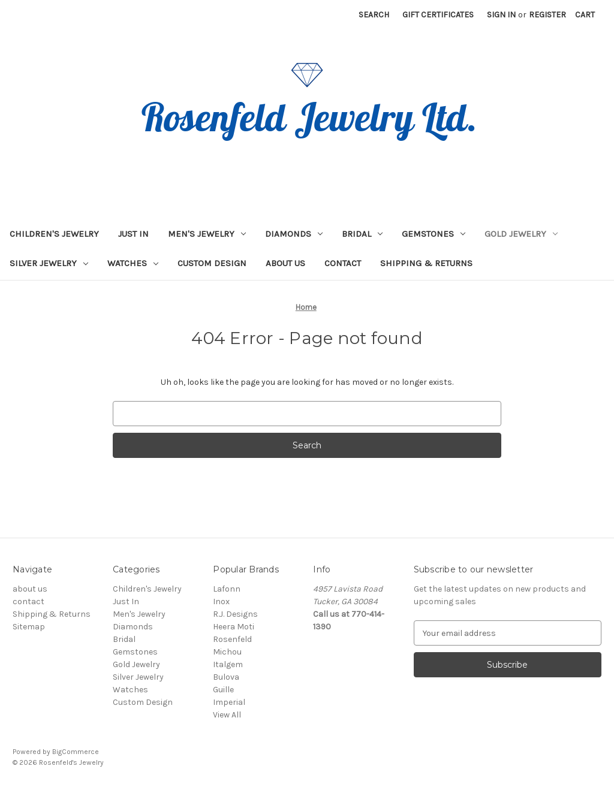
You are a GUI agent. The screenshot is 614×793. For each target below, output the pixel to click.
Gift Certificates (438, 15)
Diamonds (294, 233)
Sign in (501, 15)
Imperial (229, 702)
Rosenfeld (232, 639)
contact (342, 263)
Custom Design (211, 263)
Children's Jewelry (54, 233)
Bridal (362, 233)
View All (227, 715)
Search (374, 15)
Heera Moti (233, 627)
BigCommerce (75, 751)
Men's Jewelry (207, 233)
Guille (223, 690)
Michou (227, 652)
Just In (133, 233)
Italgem (228, 664)
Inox (221, 601)
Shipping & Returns (426, 263)
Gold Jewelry (521, 233)
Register (547, 15)
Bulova (226, 677)
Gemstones (433, 233)
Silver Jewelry (49, 263)
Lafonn (226, 589)
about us (285, 263)
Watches (132, 263)
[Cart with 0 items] (584, 14)
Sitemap (29, 627)
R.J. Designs (235, 614)
